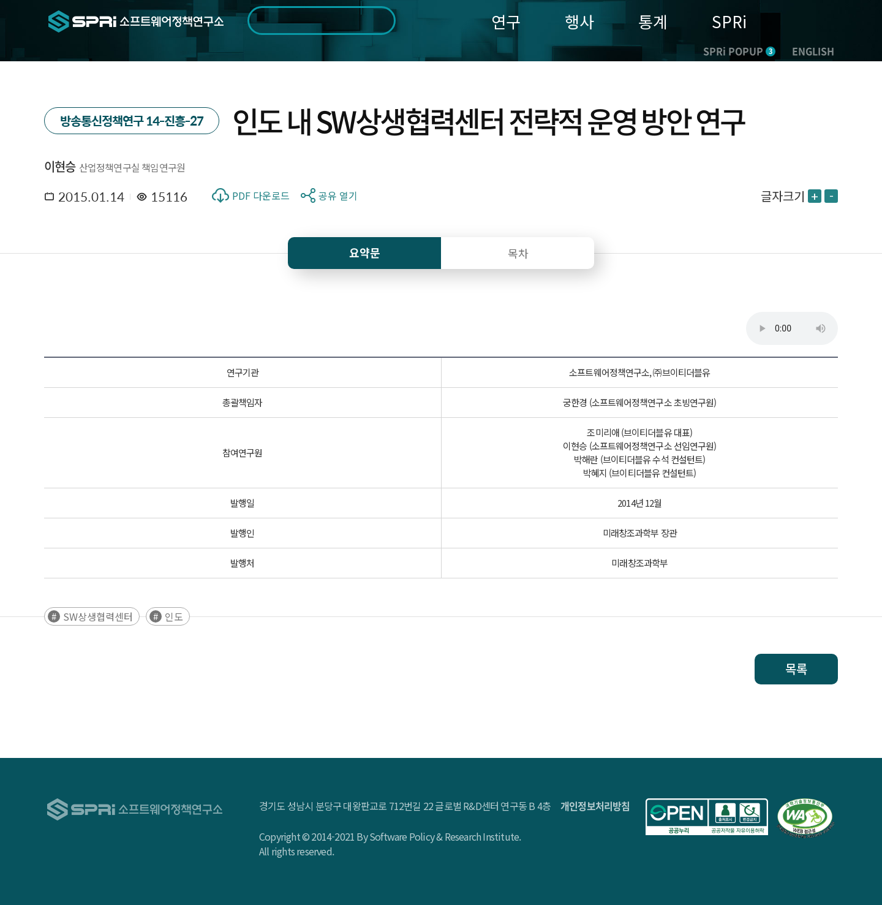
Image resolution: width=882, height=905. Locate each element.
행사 (579, 21)
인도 (174, 616)
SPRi (729, 21)
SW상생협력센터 (98, 616)
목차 (518, 253)
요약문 (364, 252)
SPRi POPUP (739, 51)
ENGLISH (813, 51)
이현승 (60, 166)
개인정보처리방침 (595, 805)
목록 (796, 669)
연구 (506, 21)
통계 (653, 21)
